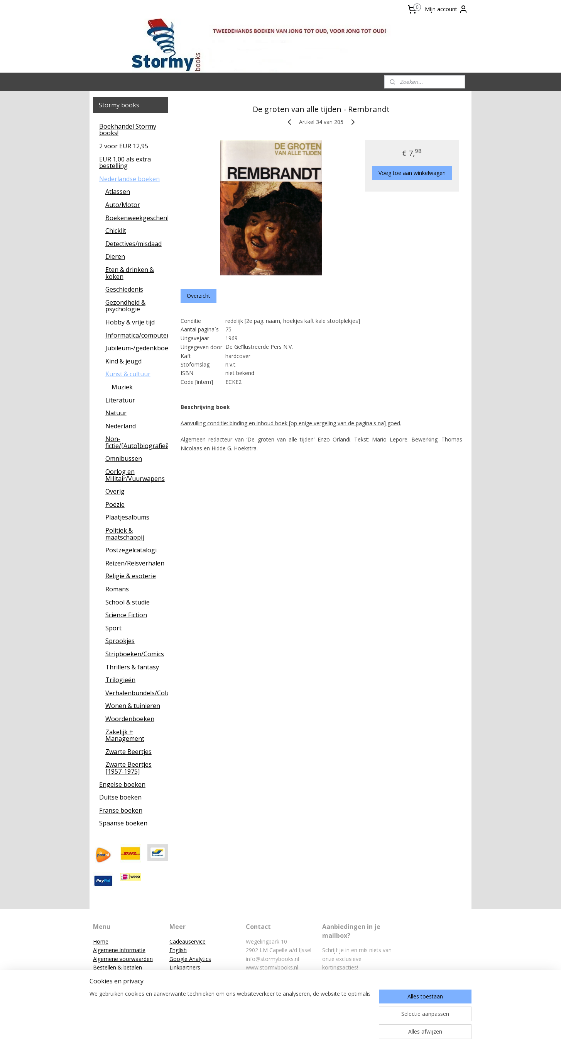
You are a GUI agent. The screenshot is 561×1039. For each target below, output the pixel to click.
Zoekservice (184, 984)
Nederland (120, 426)
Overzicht (198, 295)
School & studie (127, 602)
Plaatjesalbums (127, 517)
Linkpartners (184, 967)
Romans (117, 589)
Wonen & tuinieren (132, 705)
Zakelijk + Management (124, 735)
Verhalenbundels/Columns (136, 693)
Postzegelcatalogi (131, 550)
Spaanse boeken (123, 823)
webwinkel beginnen (297, 1025)
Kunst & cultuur (127, 374)
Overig (115, 491)
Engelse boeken (122, 784)
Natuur (116, 413)
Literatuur (120, 400)
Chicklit (115, 230)
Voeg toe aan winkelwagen (412, 173)
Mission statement (116, 984)
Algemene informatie (119, 950)
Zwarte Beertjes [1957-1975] (128, 768)
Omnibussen (123, 458)
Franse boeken (120, 810)
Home (100, 941)
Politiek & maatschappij (124, 534)
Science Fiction (126, 615)
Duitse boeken (120, 797)
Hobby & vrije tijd (130, 322)
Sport (113, 628)
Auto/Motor (122, 204)
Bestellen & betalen (117, 967)
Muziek (122, 387)
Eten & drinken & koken (129, 273)
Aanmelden (342, 985)
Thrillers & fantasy (132, 667)
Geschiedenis (124, 289)
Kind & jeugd (123, 361)
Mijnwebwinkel (364, 1025)
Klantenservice (111, 976)
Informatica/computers (136, 335)
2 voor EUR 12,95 (123, 146)
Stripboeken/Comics (134, 654)
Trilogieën (120, 680)
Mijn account (446, 9)
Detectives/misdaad (133, 243)
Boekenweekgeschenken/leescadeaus (136, 218)
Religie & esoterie (130, 576)
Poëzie (115, 504)
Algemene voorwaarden (123, 959)
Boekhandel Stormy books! (127, 130)
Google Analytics (190, 959)
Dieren (115, 256)
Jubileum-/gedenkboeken (136, 348)
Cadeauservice (187, 941)
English (178, 950)
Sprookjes (120, 641)
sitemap (251, 1025)
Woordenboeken (129, 719)
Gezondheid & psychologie (125, 306)
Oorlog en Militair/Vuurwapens (135, 475)
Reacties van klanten (195, 976)
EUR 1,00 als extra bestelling (125, 162)
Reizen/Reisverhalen (134, 563)
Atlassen (117, 191)
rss (267, 1025)
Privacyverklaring (114, 993)
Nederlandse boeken (129, 179)
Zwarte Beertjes (128, 751)
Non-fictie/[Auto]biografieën (136, 442)
